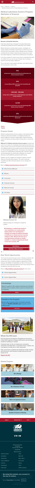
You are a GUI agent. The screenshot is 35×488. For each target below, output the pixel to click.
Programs (13, 6)
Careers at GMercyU (5, 460)
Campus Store (4, 458)
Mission (6, 173)
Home (2, 6)
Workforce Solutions (22, 467)
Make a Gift (21, 456)
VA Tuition (7, 192)
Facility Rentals (4, 465)
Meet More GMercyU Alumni (16, 249)
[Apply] (7, 420)
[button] (1, 251)
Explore (17, 292)
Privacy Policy (21, 460)
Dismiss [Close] (23, 480)
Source (3, 126)
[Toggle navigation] (2, 2)
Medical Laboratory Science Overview (15, 165)
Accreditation (3, 456)
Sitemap (20, 463)
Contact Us (3, 463)
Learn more (17, 308)
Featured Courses (9, 183)
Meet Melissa (16, 246)
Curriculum (7, 178)
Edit (1, 438)
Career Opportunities (10, 277)
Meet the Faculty (9, 188)
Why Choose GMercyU (10, 169)
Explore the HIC (5, 355)
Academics (7, 6)
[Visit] (28, 420)
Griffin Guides (3, 467)
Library (20, 453)
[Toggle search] (33, 1)
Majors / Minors (22, 458)
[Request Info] (18, 420)
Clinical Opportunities (10, 272)
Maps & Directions (17, 451)
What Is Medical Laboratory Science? (14, 269)
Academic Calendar (5, 453)
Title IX (20, 465)
